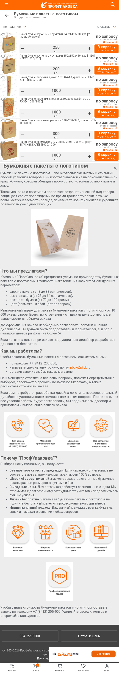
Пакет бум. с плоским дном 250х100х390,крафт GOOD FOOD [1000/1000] (54, 100)
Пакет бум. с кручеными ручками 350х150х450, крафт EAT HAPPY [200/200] (57, 57)
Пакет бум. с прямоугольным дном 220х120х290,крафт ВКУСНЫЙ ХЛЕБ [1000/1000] (55, 143)
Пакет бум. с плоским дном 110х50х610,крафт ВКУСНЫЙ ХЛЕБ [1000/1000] (56, 79)
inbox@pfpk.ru (80, 367)
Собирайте (104, 653)
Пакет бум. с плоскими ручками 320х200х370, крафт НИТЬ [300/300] (57, 122)
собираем (65, 653)
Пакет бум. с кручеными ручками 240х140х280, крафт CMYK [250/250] (54, 36)
